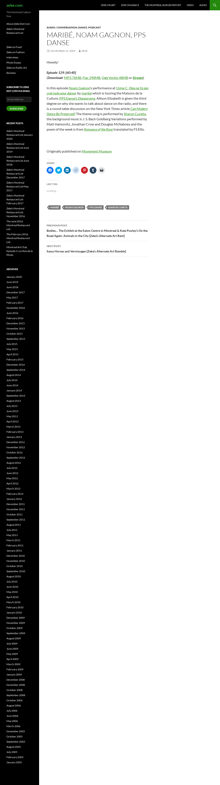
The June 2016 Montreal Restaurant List (18, 225)
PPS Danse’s (77, 98)
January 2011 (14, 550)
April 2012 (12, 483)
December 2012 (15, 442)
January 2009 (14, 674)
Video (190, 5)
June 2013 (12, 411)
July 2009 (11, 643)
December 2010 (15, 555)
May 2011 (12, 535)
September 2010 (15, 571)
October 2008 (14, 690)
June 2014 (12, 385)
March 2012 (13, 488)
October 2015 (14, 333)
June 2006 (12, 715)
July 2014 (11, 380)
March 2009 (13, 664)
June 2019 (12, 282)
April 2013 (12, 421)
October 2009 (14, 628)
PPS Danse (96, 207)
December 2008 (15, 679)
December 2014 (15, 364)
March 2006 (13, 726)
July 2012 (11, 468)
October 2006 (14, 700)
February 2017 (14, 302)
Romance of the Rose (98, 129)
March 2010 (13, 602)
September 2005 (15, 741)
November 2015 (15, 328)
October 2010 (14, 566)
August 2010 (13, 576)
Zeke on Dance (130, 5)
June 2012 (12, 473)
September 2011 (15, 519)
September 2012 (15, 457)
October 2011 (14, 514)
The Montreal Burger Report (163, 5)
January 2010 (14, 612)
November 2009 (15, 622)
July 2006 (11, 710)
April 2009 (12, 659)
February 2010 (14, 607)
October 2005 (14, 736)
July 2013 (11, 406)
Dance (82, 27)
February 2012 (14, 493)
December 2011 (15, 504)
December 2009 (15, 617)
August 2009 (13, 638)
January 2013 (14, 437)
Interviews (12, 57)
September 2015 (15, 338)
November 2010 (15, 560)
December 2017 (15, 292)
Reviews (11, 72)
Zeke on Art (108, 5)
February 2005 (14, 757)
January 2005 (14, 762)
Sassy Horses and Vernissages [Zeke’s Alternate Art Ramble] (97, 248)
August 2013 (13, 400)
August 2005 (13, 746)
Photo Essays (13, 62)
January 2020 (14, 276)
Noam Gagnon (79, 88)
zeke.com (14, 5)
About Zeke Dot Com (18, 23)
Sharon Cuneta (135, 114)
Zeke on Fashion (15, 52)
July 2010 (11, 581)
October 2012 (14, 452)
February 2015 (14, 359)
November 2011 (15, 509)
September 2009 (15, 633)
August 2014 (13, 375)
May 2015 (12, 349)
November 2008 (15, 684)
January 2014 (14, 390)
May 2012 (12, 478)
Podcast (94, 27)
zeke (84, 51)
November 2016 (15, 307)
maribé (86, 93)
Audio (203, 5)
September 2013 (15, 395)
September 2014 (15, 369)
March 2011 (13, 540)
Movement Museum (97, 151)
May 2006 (12, 721)
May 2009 (12, 653)
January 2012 (14, 499)
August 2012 (13, 462)
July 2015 (11, 344)
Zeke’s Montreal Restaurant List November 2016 (15, 212)
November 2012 (15, 447)
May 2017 (12, 297)
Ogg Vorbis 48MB (115, 78)
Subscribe (16, 108)
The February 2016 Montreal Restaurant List (18, 238)
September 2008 (15, 695)
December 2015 (15, 323)
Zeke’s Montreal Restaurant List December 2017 (15, 173)
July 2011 (11, 530)
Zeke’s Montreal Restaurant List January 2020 (19, 134)
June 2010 (12, 586)
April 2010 (12, 597)
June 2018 (12, 287)
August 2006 (13, 705)
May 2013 (12, 416)
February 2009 (14, 669)
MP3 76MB (72, 78)
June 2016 (12, 313)
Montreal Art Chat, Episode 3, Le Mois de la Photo (19, 251)
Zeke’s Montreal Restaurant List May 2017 (17, 186)
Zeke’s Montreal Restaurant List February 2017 (15, 199)
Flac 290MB (91, 78)
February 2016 (14, 318)
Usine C (122, 88)
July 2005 (11, 752)
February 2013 (14, 431)
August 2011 (13, 524)
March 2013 (13, 426)
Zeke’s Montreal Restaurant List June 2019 (17, 147)
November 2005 (15, 731)
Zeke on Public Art (16, 67)
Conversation (67, 27)
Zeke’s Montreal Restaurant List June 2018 (17, 160)
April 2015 (12, 354)
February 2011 (14, 545)
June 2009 (12, 648)
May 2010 (12, 591)
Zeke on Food (14, 47)
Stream (138, 78)
